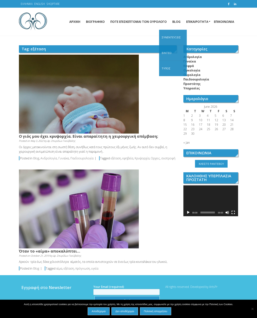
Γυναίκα (63, 158)
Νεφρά (188, 66)
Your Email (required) (125, 289)
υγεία (94, 268)
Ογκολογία (191, 70)
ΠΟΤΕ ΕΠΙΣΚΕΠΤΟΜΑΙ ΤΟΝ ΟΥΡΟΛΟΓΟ (138, 22)
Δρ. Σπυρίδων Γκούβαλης (61, 141)
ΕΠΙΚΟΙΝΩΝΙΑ (224, 22)
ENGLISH (39, 4)
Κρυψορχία (141, 158)
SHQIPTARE (53, 4)
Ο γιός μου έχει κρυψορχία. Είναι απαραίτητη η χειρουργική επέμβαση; (88, 136)
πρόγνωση (82, 268)
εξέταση (116, 158)
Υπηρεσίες (191, 88)
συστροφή (168, 158)
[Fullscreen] (233, 212)
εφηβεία (127, 158)
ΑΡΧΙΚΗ (74, 22)
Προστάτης (192, 84)
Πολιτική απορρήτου (155, 311)
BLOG (176, 22)
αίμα (59, 268)
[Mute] (227, 212)
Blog (36, 158)
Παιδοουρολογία (81, 158)
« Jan (186, 142)
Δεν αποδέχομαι (124, 311)
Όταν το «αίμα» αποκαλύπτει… (49, 251)
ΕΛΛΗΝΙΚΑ (27, 4)
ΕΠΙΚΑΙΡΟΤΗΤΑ (197, 22)
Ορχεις (155, 158)
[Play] (188, 212)
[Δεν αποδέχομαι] (252, 309)
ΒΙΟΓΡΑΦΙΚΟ (95, 22)
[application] (210, 200)
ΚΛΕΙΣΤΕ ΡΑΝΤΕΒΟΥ (211, 164)
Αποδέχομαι (99, 311)
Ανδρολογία (48, 158)
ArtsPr (211, 287)
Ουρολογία (191, 75)
